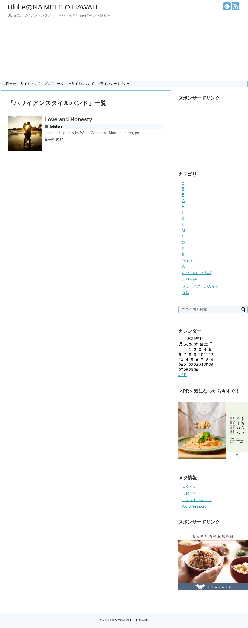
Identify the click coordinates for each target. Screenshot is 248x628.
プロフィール (54, 83)
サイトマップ (30, 83)
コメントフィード (197, 500)
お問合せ (9, 83)
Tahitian (55, 126)
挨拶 (185, 293)
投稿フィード (193, 493)
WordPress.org (194, 506)
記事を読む (54, 139)
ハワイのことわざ (197, 273)
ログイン (189, 487)
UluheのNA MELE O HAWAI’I (53, 7)
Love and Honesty (68, 119)
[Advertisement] (213, 132)
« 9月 (182, 375)
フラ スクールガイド (200, 286)
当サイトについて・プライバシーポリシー (99, 83)
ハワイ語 (189, 279)
